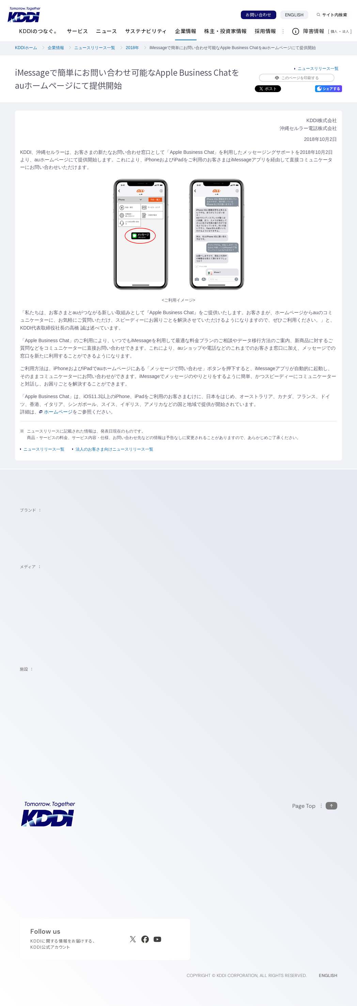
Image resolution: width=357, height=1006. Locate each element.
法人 (346, 31)
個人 (334, 31)
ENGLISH (294, 15)
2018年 (132, 47)
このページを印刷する (297, 78)
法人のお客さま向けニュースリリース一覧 (114, 449)
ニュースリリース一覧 (94, 47)
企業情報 (56, 47)
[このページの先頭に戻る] (314, 806)
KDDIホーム (26, 47)
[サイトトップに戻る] (24, 15)
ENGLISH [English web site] (328, 975)
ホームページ (56, 411)
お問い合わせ (258, 15)
